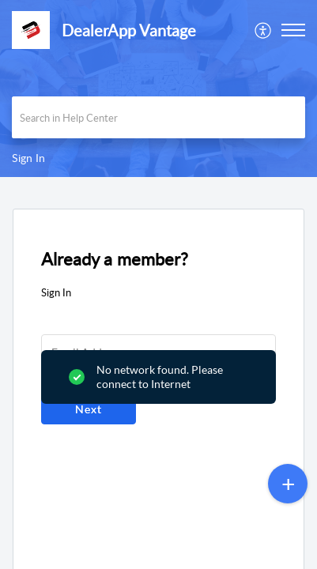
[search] (158, 117)
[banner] (158, 88)
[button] (263, 30)
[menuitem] (263, 30)
